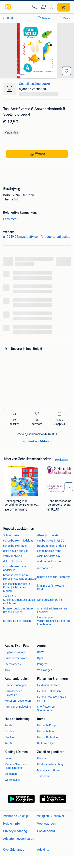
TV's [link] (7, 670)
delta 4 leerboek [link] (12, 561)
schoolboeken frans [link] (49, 550)
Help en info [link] (11, 823)
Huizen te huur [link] (46, 731)
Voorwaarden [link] (46, 823)
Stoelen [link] (9, 737)
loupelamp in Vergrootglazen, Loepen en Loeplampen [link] (53, 621)
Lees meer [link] (12, 219)
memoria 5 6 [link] (44, 568)
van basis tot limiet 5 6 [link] (50, 540)
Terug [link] (10, 17)
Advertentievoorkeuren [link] (18, 839)
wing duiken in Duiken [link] (50, 599)
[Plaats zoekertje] (63, 7)
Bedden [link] (9, 731)
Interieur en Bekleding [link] (18, 706)
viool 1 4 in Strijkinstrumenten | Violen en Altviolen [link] (19, 600)
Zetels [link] (8, 725)
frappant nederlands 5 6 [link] (52, 545)
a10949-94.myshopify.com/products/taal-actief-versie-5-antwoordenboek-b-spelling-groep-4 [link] (37, 237)
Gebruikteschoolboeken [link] (35, 84)
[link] (8, 7)
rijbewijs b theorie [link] (47, 535)
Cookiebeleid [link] (46, 831)
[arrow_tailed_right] (69, 486)
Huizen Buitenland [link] (48, 737)
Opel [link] (40, 658)
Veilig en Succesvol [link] (50, 816)
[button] (43, 7)
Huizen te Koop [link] (46, 725)
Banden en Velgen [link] (16, 685)
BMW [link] (40, 652)
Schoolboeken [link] (11, 535)
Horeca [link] (41, 758)
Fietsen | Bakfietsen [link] (49, 691)
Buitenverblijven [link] (46, 743)
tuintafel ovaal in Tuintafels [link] (53, 576)
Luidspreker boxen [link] (16, 658)
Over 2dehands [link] (13, 849)
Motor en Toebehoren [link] (18, 700)
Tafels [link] (8, 743)
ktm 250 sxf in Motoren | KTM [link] (52, 587)
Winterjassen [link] (13, 779)
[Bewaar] (66, 71)
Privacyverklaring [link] (15, 831)
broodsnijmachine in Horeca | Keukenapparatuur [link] (20, 577)
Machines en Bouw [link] (48, 770)
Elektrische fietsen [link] (48, 685)
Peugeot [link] (42, 664)
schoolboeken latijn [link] (15, 545)
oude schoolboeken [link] (49, 561)
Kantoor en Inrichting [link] (50, 764)
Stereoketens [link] (13, 664)
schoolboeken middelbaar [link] (19, 540)
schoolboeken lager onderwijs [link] (15, 568)
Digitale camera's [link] (15, 652)
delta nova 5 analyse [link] (15, 550)
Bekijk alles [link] (61, 459)
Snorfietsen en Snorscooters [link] (46, 708)
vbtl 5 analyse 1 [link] (12, 556)
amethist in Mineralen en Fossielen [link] (52, 610)
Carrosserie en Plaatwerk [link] (13, 693)
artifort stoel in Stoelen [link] (17, 620)
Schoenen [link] (11, 773)
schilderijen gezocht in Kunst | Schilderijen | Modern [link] (16, 587)
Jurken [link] (9, 758)
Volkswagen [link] (44, 670)
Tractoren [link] (43, 776)
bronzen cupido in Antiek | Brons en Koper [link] (18, 610)
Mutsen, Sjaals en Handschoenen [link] (15, 766)
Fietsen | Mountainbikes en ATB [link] (51, 698)
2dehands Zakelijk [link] (16, 816)
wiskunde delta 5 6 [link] (48, 556)
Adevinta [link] (43, 849)
